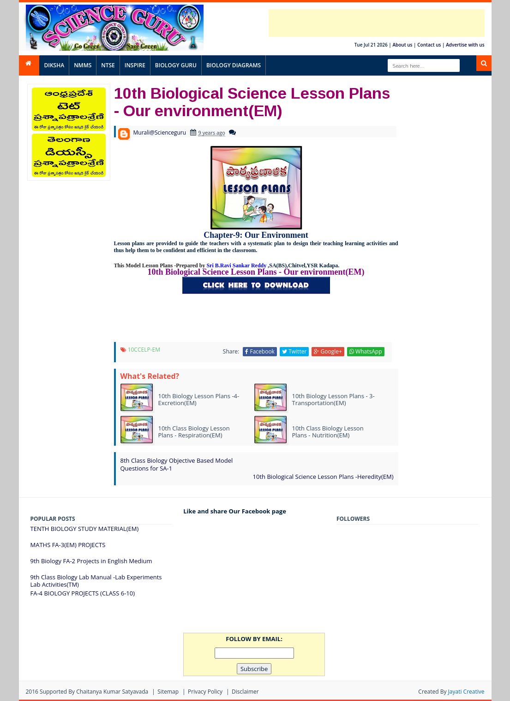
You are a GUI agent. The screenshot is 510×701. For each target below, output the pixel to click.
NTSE (107, 65)
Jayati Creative (466, 691)
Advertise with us (465, 44)
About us (402, 44)
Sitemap (168, 691)
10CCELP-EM (144, 349)
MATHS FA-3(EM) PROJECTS (68, 545)
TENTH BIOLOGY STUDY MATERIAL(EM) (84, 528)
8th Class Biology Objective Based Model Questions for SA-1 (176, 464)
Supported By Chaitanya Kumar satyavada (94, 691)
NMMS (82, 65)
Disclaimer (245, 691)
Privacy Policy (205, 691)
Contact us (429, 44)
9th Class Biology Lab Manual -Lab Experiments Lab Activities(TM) (96, 581)
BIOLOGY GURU (176, 65)
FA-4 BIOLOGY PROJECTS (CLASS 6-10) (82, 593)
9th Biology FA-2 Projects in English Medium (91, 561)
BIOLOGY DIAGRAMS (233, 65)
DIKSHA (54, 65)
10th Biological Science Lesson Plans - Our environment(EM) (252, 101)
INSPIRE (135, 65)
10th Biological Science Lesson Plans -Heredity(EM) (323, 476)
